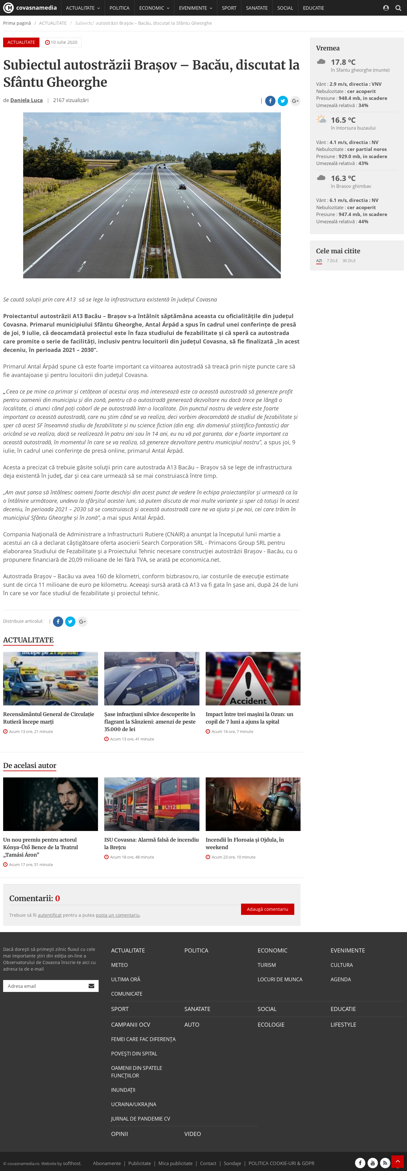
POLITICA (120, 8)
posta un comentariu (118, 915)
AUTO (191, 1022)
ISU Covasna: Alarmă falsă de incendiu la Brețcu (151, 843)
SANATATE (257, 8)
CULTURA (342, 964)
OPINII (118, 1131)
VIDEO (191, 1131)
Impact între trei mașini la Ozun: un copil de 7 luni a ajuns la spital (249, 718)
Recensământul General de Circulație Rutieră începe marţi (48, 718)
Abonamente (118, 1160)
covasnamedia (30, 8)
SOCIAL (285, 8)
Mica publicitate (179, 1160)
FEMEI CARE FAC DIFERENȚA (143, 1037)
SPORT (229, 8)
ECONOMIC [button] (154, 8)
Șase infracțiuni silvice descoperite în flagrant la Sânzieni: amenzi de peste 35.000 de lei (150, 721)
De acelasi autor (29, 765)
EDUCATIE (313, 8)
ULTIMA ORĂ (125, 978)
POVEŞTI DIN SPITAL (134, 1051)
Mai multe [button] (79, 39)
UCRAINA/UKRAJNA (133, 1102)
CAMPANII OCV (128, 1022)
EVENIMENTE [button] (195, 8)
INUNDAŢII (123, 1087)
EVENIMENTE (346, 950)
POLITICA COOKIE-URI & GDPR (273, 1160)
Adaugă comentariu (267, 904)
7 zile (332, 260)
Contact (208, 1160)
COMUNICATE (126, 993)
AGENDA (341, 978)
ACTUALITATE (28, 640)
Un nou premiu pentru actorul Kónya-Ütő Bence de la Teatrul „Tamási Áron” (40, 847)
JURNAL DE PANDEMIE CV (140, 1116)
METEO (119, 964)
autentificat (50, 915)
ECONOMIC (271, 950)
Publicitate (147, 1160)
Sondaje (230, 1160)
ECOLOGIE (269, 1022)
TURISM (267, 964)
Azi (319, 260)
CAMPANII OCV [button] (85, 23)
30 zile (349, 260)
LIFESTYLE (342, 1022)
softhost (71, 1160)
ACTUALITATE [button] (83, 8)
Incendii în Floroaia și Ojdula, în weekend (245, 843)
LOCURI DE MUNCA (280, 978)
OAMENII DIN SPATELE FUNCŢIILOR (136, 1069)
